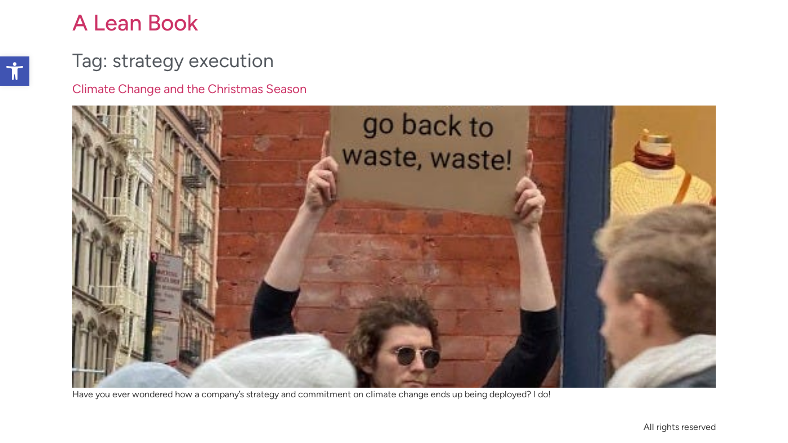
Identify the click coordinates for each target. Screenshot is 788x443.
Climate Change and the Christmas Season (189, 89)
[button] (14, 71)
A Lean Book (135, 22)
